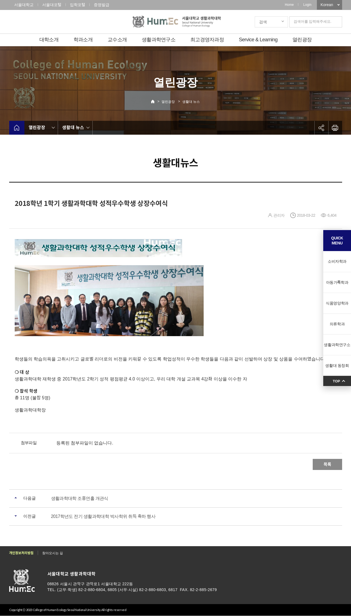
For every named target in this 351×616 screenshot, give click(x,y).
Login (307, 5)
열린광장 (302, 39)
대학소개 (49, 39)
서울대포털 (51, 4)
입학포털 (77, 4)
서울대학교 (24, 4)
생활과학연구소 (158, 39)
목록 (327, 464)
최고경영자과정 (207, 39)
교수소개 (117, 39)
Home (289, 5)
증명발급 (101, 4)
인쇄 (335, 128)
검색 (263, 22)
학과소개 (83, 39)
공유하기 (321, 128)
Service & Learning (258, 39)
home (16, 128)
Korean (326, 4)
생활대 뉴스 (191, 102)
